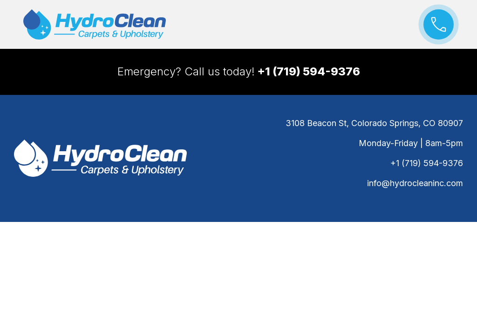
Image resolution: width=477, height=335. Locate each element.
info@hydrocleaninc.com (415, 183)
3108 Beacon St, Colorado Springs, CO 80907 (374, 123)
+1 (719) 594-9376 (426, 163)
